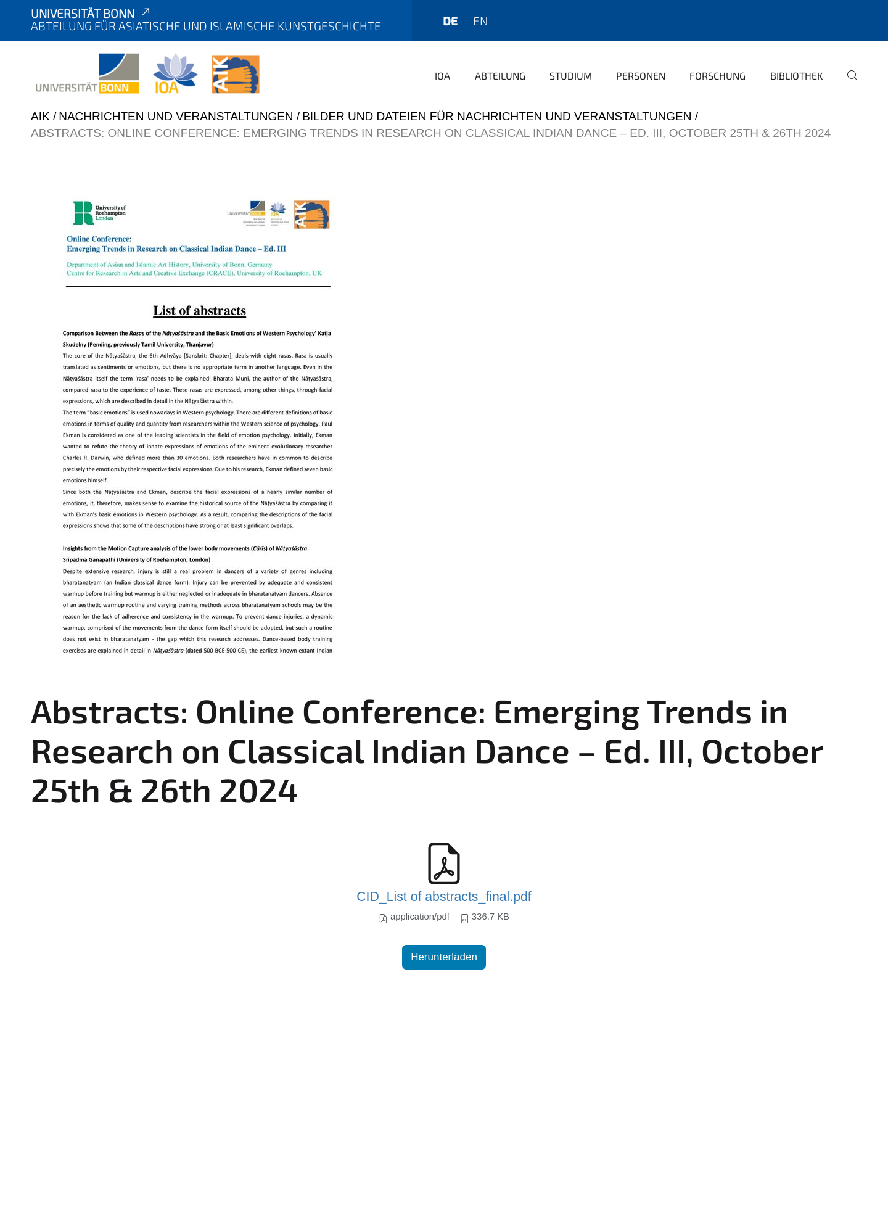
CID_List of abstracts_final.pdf (443, 896)
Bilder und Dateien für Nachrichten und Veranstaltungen (496, 116)
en (480, 21)
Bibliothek (796, 75)
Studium (570, 75)
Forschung (717, 75)
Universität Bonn (92, 13)
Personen (640, 75)
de (450, 21)
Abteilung (500, 75)
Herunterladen (444, 957)
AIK (40, 116)
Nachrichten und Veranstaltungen (176, 116)
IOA (442, 75)
